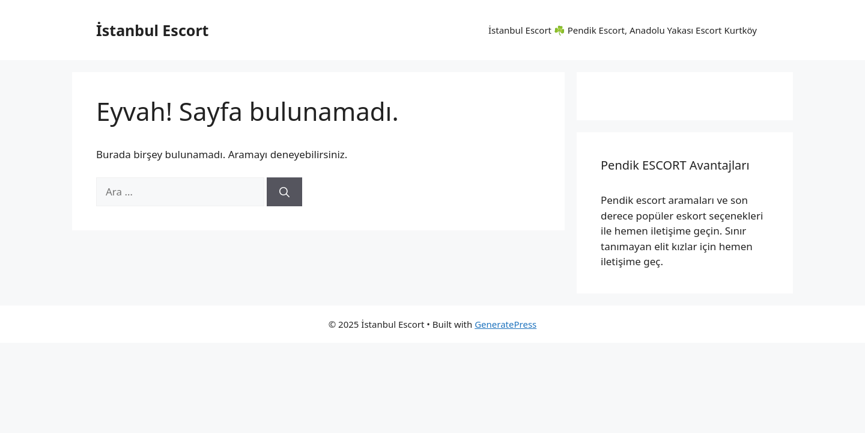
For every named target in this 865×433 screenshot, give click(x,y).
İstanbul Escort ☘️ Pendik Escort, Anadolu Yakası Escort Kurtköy (622, 30)
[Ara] (284, 191)
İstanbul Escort (152, 30)
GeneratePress (505, 324)
